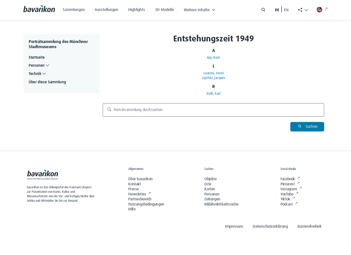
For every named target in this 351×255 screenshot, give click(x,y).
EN (286, 10)
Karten (209, 189)
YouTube (289, 194)
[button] (203, 9)
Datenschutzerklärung (270, 227)
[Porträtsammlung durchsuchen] (213, 110)
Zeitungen (212, 199)
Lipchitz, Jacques (213, 78)
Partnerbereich (139, 199)
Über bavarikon (140, 179)
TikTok (287, 199)
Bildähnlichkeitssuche (221, 204)
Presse (133, 189)
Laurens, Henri (213, 73)
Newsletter (139, 194)
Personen (211, 194)
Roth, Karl (213, 93)
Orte (207, 184)
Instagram (291, 189)
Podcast (288, 204)
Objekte (210, 179)
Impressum (234, 227)
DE (277, 10)
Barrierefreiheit (309, 227)
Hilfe (131, 209)
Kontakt (134, 184)
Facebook (290, 179)
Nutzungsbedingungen (146, 204)
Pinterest (289, 184)
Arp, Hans (213, 57)
